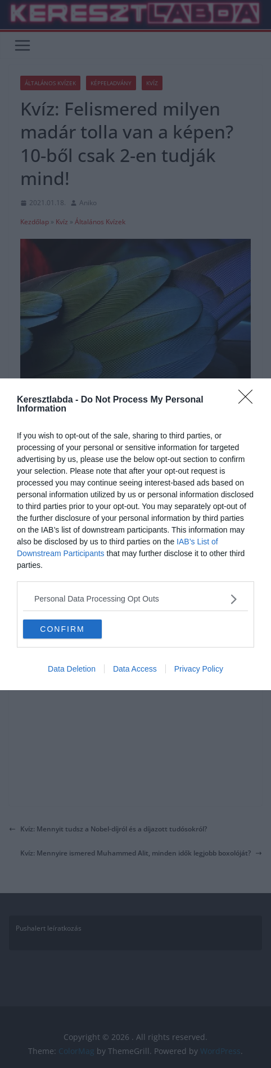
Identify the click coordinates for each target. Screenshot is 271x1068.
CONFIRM (62, 628)
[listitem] (135, 599)
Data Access (135, 668)
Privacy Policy (198, 668)
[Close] (249, 400)
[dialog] (135, 534)
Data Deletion (72, 668)
